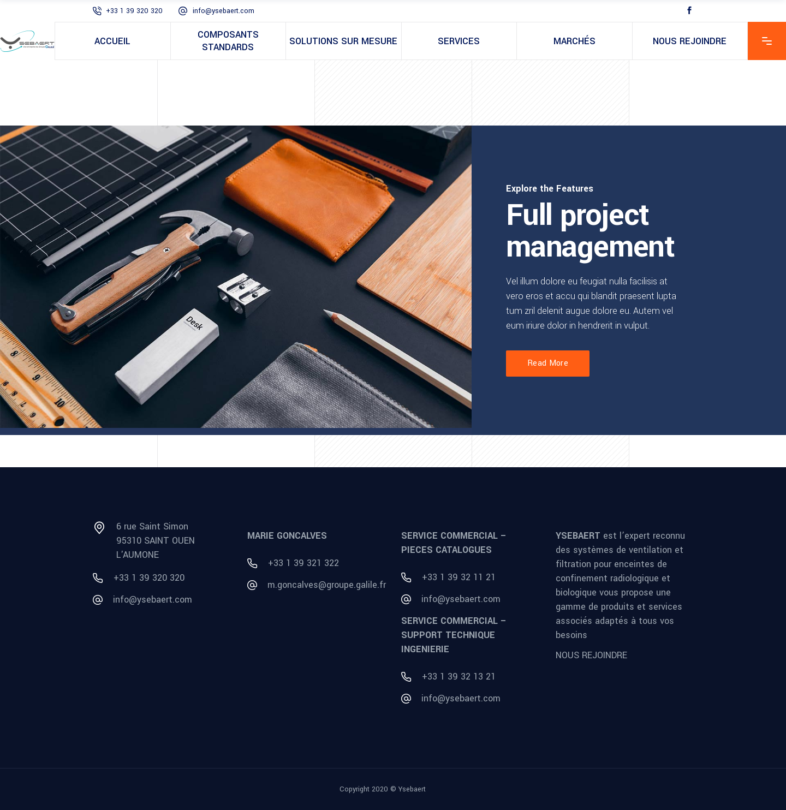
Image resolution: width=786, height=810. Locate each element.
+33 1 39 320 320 (134, 11)
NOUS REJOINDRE (591, 655)
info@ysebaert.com (223, 11)
